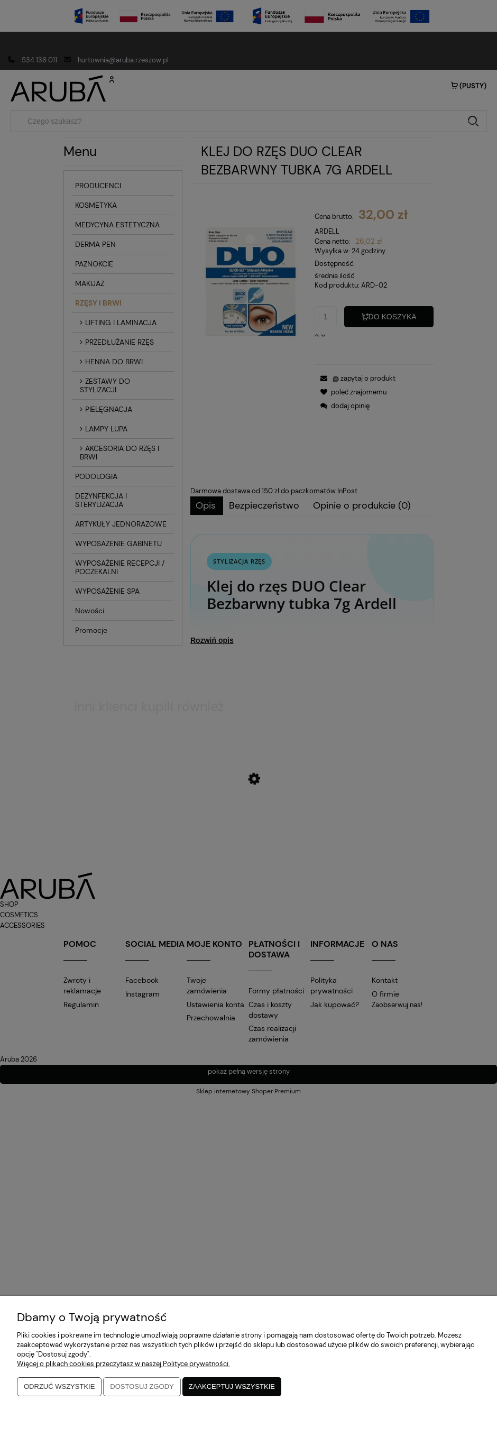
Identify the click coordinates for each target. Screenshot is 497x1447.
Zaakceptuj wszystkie (232, 1386)
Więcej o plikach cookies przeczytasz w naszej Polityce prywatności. (123, 1363)
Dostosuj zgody (141, 1386)
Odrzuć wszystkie (59, 1386)
